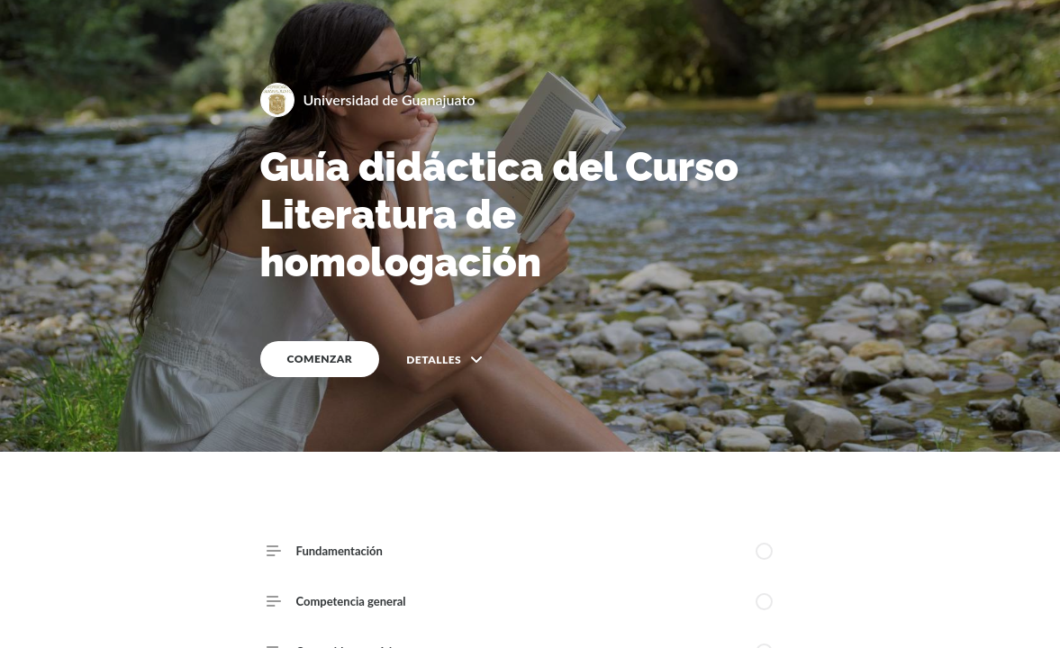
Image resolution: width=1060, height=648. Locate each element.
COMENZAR (320, 358)
